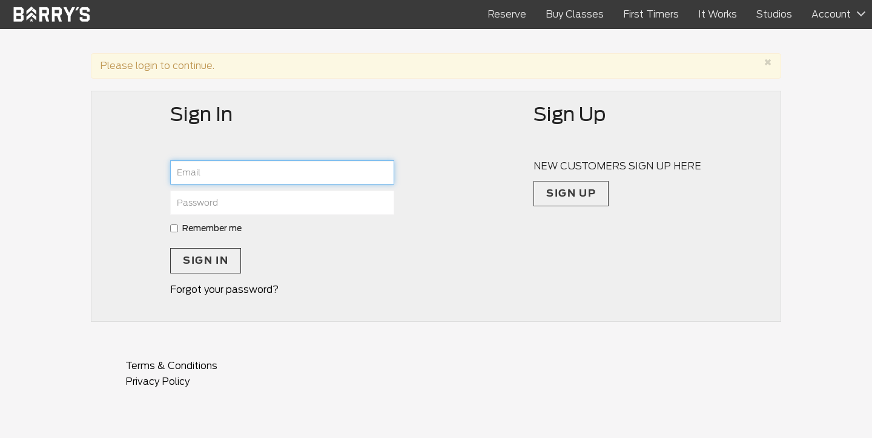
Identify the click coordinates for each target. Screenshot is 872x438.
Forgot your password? (224, 289)
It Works (717, 14)
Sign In (205, 260)
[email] (282, 172)
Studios (774, 14)
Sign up (571, 193)
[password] (282, 203)
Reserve (506, 14)
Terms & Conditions (171, 365)
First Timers (651, 14)
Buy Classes (575, 14)
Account (831, 14)
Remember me (206, 228)
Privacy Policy (157, 381)
